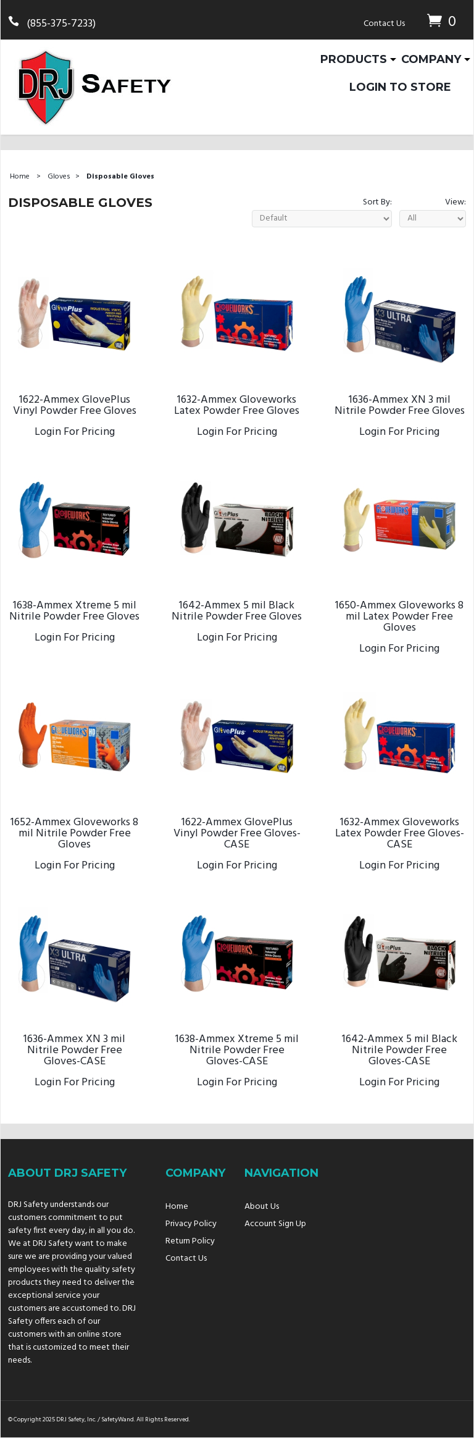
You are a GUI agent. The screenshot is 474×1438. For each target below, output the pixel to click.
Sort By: (377, 202)
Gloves (59, 176)
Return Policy (190, 1241)
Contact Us (384, 24)
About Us (261, 1207)
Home (20, 176)
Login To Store (400, 87)
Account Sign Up (275, 1224)
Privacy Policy (191, 1224)
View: (455, 202)
